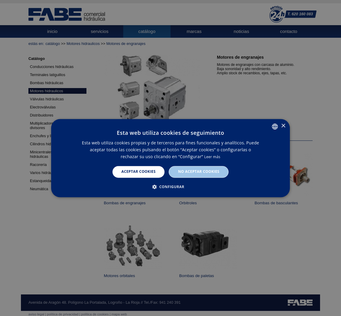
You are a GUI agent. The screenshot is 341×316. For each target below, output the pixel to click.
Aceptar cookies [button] (138, 171)
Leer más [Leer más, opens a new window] (212, 157)
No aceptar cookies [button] (198, 171)
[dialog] (170, 158)
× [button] (283, 126)
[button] (170, 187)
